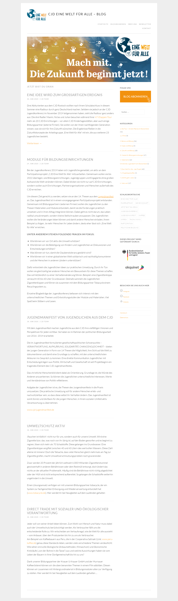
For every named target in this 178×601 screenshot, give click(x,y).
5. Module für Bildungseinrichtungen (131, 155)
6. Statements (124, 160)
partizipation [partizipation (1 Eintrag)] (127, 223)
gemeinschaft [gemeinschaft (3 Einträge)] (142, 203)
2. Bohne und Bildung (127, 141)
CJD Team (44, 99)
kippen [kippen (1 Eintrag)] (124, 219)
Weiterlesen (34, 143)
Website (124, 302)
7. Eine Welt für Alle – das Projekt (130, 169)
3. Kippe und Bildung (126, 146)
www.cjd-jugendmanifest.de (40, 409)
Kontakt (146, 28)
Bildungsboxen (118, 24)
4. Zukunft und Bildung (127, 150)
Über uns (132, 24)
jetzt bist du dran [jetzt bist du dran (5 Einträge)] (129, 207)
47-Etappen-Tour (103, 117)
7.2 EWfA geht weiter (127, 178)
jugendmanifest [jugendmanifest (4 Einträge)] (128, 215)
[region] (89, 59)
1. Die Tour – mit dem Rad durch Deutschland (134, 129)
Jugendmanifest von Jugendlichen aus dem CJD (70, 317)
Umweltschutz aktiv (46, 426)
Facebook (124, 297)
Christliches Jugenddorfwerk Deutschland (133, 164)
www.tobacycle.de (36, 492)
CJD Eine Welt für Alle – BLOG (77, 14)
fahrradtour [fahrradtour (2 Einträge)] (127, 203)
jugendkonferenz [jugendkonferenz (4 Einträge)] (129, 211)
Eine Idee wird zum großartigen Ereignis (64, 95)
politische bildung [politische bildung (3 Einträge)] (129, 228)
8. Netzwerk (124, 183)
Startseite (103, 24)
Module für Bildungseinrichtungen (60, 159)
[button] (30, 59)
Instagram (124, 291)
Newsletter (145, 24)
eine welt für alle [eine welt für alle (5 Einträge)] (129, 199)
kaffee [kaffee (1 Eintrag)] (142, 215)
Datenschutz (124, 317)
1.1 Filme (123, 136)
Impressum (123, 313)
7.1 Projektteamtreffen (127, 173)
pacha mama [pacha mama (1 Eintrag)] (135, 219)
